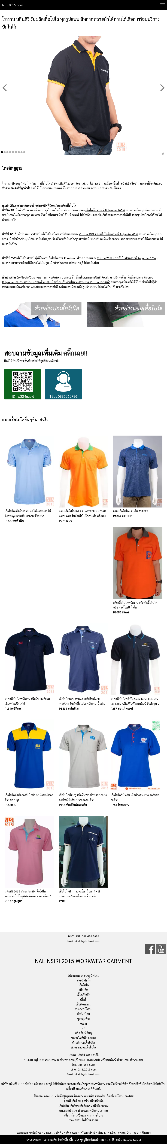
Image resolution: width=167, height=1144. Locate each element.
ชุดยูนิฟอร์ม (83, 980)
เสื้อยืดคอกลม (83, 1004)
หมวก (83, 1023)
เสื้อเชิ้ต (83, 990)
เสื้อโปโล (83, 985)
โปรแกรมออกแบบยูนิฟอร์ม (83, 975)
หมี (83, 1028)
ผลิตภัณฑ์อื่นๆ (83, 1033)
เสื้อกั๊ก (83, 999)
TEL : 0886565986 (63, 385)
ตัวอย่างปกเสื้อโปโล (83, 1042)
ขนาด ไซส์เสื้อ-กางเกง (83, 1038)
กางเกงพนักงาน (83, 1009)
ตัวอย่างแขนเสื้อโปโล (83, 1047)
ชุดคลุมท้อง (83, 1018)
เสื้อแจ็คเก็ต (83, 994)
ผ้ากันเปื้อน (83, 1014)
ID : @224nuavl (23, 385)
